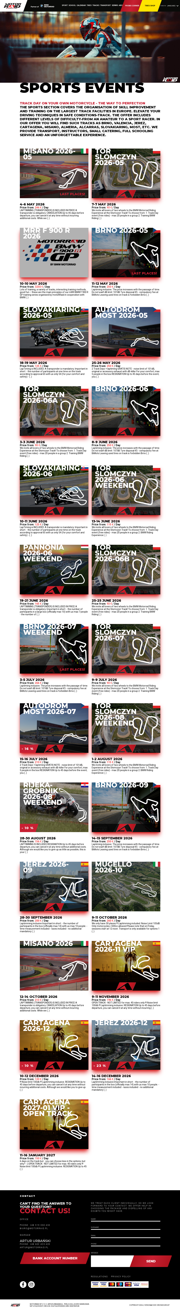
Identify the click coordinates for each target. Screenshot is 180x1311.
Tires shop (150, 6)
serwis (115, 5)
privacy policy (121, 1276)
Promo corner (132, 6)
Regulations (99, 1276)
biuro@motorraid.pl (34, 1228)
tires (89, 5)
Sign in (163, 5)
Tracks (95, 5)
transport (105, 5)
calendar (81, 5)
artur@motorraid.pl (34, 1247)
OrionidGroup (163, 1305)
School (72, 5)
